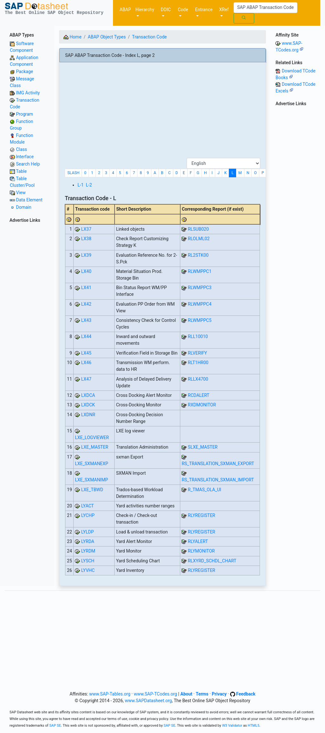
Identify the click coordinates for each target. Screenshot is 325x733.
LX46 (86, 362)
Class (21, 149)
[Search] (265, 7)
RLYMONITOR (201, 550)
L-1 (80, 184)
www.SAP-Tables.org (109, 693)
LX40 (86, 271)
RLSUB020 (198, 229)
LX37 (86, 229)
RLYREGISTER (201, 515)
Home (72, 36)
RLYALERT (198, 541)
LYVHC (88, 570)
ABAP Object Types (107, 36)
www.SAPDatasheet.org (148, 700)
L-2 (89, 184)
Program (24, 114)
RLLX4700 (198, 379)
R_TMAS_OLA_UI (204, 489)
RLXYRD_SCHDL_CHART (212, 560)
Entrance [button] (204, 9)
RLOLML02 (198, 238)
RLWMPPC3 (199, 287)
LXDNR (88, 414)
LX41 (86, 287)
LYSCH (88, 560)
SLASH (73, 173)
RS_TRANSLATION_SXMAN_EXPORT (218, 463)
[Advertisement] (162, 112)
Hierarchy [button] (145, 9)
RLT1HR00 (198, 362)
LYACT (87, 505)
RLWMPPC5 (199, 320)
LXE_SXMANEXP (91, 463)
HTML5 (254, 725)
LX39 (86, 255)
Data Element (29, 199)
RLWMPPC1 (199, 271)
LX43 (86, 320)
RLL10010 (198, 336)
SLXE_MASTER (203, 447)
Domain (23, 207)
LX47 (86, 379)
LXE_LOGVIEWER (92, 437)
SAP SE (55, 725)
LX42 (86, 304)
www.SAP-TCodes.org (155, 693)
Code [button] (183, 9)
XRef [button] (224, 9)
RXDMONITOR (202, 404)
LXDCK (88, 404)
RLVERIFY (197, 353)
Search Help (28, 163)
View (20, 192)
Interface (25, 156)
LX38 (86, 238)
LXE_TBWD (92, 489)
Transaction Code (149, 36)
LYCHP (88, 515)
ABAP (125, 9)
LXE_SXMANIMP (91, 479)
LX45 (86, 353)
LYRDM (88, 550)
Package (24, 71)
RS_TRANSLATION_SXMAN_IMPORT (218, 479)
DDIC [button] (166, 9)
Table (21, 171)
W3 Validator (232, 725)
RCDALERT (198, 395)
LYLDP (87, 531)
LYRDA (87, 541)
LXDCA (88, 395)
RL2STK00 (198, 255)
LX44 (86, 336)
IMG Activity (28, 92)
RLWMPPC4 (199, 304)
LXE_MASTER (94, 447)
